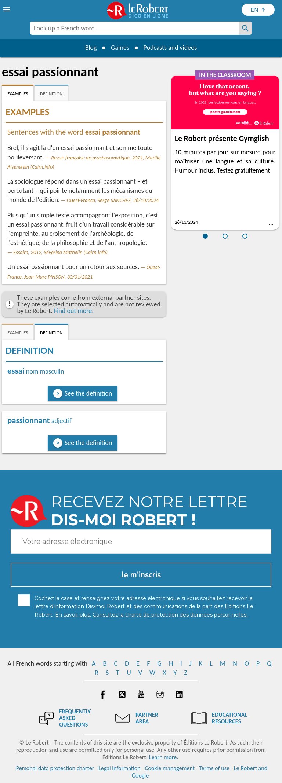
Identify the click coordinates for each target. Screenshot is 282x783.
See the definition (88, 393)
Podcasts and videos (171, 48)
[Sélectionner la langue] (258, 10)
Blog (90, 48)
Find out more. (74, 311)
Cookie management (170, 768)
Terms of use (214, 768)
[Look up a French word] (245, 28)
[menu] (7, 9)
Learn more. (163, 757)
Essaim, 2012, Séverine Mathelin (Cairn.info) (60, 252)
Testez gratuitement (243, 170)
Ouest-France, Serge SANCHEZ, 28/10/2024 (113, 200)
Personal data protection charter (55, 768)
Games (120, 48)
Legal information (119, 768)
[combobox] (134, 28)
